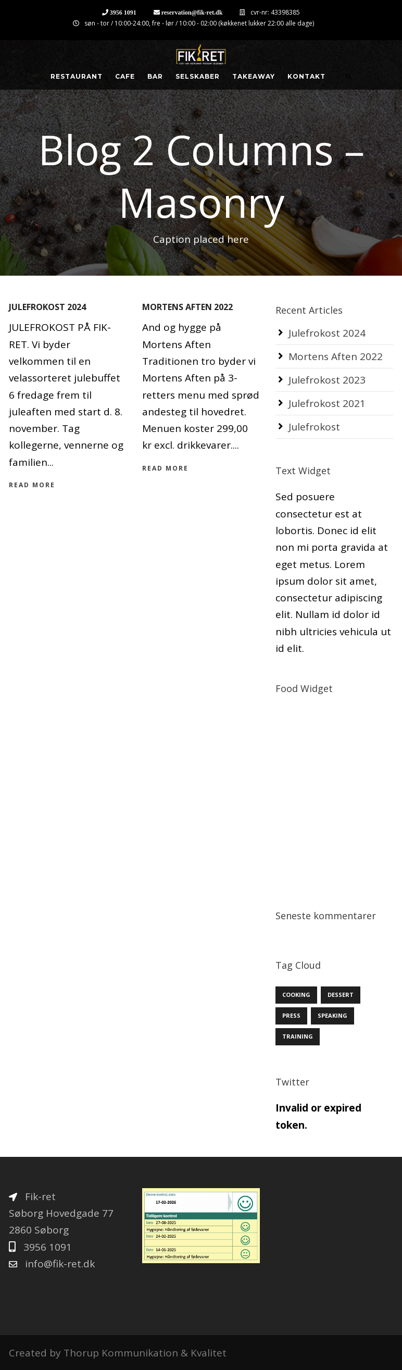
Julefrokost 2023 (327, 380)
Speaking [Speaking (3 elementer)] (332, 1015)
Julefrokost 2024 (47, 307)
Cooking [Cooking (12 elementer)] (296, 994)
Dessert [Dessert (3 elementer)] (341, 994)
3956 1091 (123, 12)
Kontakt (306, 76)
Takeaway (253, 76)
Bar (155, 76)
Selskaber (197, 76)
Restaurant (77, 76)
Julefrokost (314, 427)
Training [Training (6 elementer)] (297, 1036)
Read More (32, 484)
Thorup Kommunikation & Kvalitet (145, 1353)
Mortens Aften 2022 (187, 307)
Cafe (125, 76)
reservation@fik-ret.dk (192, 12)
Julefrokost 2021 (327, 403)
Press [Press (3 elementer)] (291, 1015)
